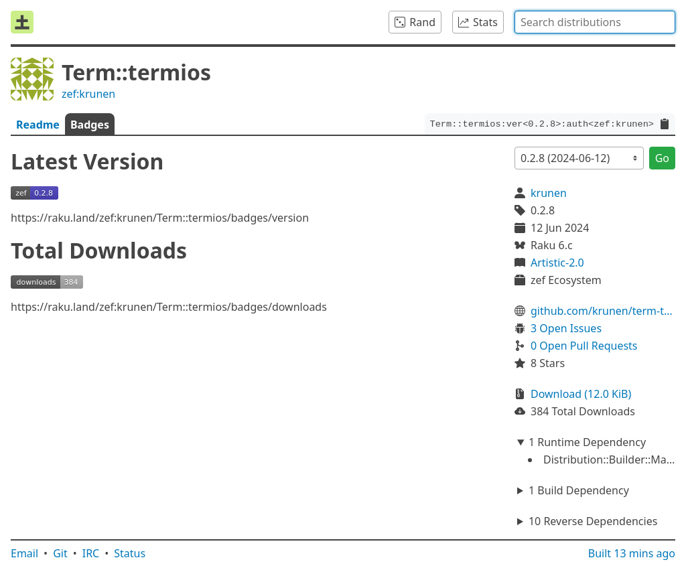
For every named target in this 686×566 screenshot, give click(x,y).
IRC (91, 553)
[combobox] (594, 22)
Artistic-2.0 (557, 262)
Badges (89, 124)
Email (24, 553)
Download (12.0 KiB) (581, 393)
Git (60, 553)
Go (662, 158)
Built (631, 553)
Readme (38, 124)
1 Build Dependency (579, 490)
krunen (549, 193)
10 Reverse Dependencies (593, 521)
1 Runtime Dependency (587, 442)
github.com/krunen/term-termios (603, 310)
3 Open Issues (566, 328)
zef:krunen (88, 93)
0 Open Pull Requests (584, 345)
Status (129, 553)
